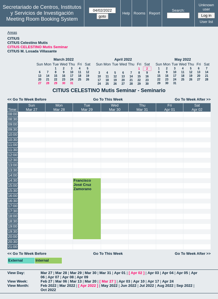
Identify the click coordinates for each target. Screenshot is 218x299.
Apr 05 (182, 273)
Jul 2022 (146, 285)
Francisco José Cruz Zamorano (82, 184)
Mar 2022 (67, 285)
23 (63, 79)
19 (87, 75)
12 (87, 72)
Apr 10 (138, 281)
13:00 (12, 165)
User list (206, 22)
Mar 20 (90, 281)
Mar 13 (76, 281)
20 (39, 79)
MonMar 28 (59, 107)
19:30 (12, 231)
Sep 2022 (184, 285)
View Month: (18, 285)
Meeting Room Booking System (42, 19)
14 (47, 75)
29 (55, 83)
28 (47, 83)
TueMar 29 (87, 107)
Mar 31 (105, 273)
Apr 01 (119, 273)
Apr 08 (68, 277)
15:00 (12, 185)
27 (39, 83)
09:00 (12, 124)
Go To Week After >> (193, 99)
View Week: (17, 281)
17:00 (12, 206)
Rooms (139, 13)
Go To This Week (108, 99)
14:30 (12, 180)
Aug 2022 (165, 285)
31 (71, 83)
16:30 (12, 201)
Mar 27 (46, 273)
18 (79, 75)
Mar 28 (61, 273)
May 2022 (183, 59)
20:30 (12, 241)
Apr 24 (167, 281)
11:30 (12, 150)
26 (87, 79)
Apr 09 (82, 277)
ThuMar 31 (142, 107)
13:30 (12, 170)
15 (55, 75)
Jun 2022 (129, 285)
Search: (178, 10)
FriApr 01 (169, 107)
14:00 (12, 175)
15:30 (12, 190)
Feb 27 (46, 281)
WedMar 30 (114, 107)
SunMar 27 (31, 107)
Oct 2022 (48, 290)
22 (55, 79)
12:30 (12, 160)
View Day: (16, 273)
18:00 (12, 216)
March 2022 (64, 59)
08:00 (12, 114)
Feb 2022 (48, 285)
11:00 (12, 145)
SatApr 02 (197, 107)
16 (63, 75)
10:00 (12, 134)
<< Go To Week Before (27, 99)
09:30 (12, 129)
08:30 (12, 119)
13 (39, 75)
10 (71, 72)
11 (79, 72)
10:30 (12, 139)
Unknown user (206, 7)
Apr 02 (136, 273)
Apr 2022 (88, 285)
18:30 (12, 221)
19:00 (12, 226)
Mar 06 (61, 281)
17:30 (12, 211)
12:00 (12, 155)
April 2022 (123, 59)
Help (126, 13)
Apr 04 (167, 273)
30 (63, 83)
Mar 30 (90, 273)
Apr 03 (153, 273)
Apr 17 (153, 281)
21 (47, 79)
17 (71, 75)
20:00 (12, 236)
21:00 (12, 247)
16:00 (12, 196)
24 (71, 79)
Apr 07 (53, 277)
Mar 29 (76, 273)
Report (154, 13)
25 (79, 79)
